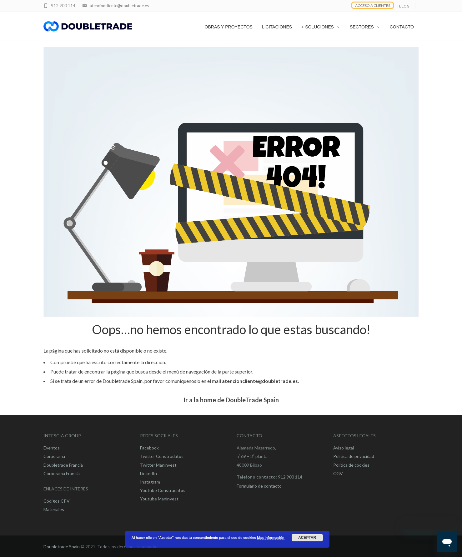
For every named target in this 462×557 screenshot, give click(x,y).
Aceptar (307, 537)
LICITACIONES (277, 26)
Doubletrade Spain (61, 546)
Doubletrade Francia (63, 465)
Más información (270, 537)
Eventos (51, 447)
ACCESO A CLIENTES (372, 5)
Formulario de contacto (259, 486)
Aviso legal (343, 447)
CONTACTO (402, 26)
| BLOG (403, 6)
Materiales (53, 509)
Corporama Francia (61, 473)
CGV (338, 473)
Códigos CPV (56, 501)
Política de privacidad (353, 456)
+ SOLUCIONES (320, 26)
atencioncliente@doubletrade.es (119, 5)
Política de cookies (351, 465)
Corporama (54, 456)
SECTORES (365, 26)
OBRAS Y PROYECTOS (229, 26)
